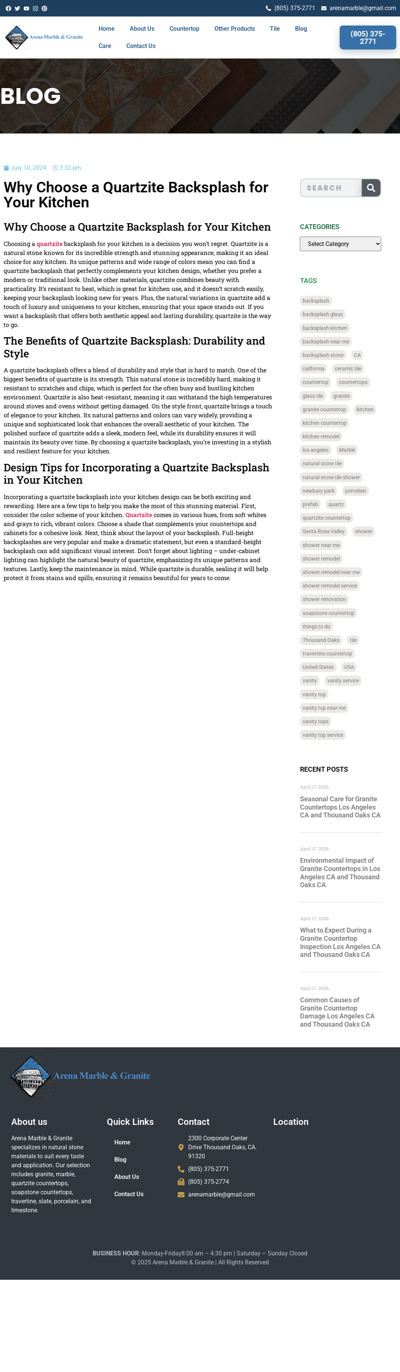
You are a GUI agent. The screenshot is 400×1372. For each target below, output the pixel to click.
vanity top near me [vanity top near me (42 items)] (334, 708)
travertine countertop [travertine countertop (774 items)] (338, 654)
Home (107, 28)
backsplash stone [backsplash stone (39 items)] (333, 355)
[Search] (381, 187)
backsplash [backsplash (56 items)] (326, 301)
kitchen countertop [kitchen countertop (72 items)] (335, 423)
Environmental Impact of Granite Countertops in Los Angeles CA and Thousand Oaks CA (350, 872)
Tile (275, 28)
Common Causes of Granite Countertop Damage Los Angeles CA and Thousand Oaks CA (347, 1012)
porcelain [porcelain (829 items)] (366, 491)
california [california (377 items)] (324, 369)
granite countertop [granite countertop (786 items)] (335, 409)
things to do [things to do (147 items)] (327, 627)
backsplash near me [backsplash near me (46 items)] (336, 342)
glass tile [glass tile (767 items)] (323, 396)
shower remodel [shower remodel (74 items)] (331, 559)
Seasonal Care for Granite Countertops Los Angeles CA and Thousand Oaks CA (350, 807)
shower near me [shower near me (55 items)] (331, 545)
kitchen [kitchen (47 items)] (375, 409)
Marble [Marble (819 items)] (357, 450)
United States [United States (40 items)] (328, 667)
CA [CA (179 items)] (367, 355)
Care (105, 45)
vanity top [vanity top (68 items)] (324, 694)
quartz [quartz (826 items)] (346, 504)
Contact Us (141, 45)
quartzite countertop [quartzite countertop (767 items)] (337, 518)
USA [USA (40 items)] (359, 667)
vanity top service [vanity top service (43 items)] (333, 735)
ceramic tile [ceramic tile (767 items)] (358, 369)
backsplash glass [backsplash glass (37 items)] (333, 314)
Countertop (184, 28)
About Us (142, 28)
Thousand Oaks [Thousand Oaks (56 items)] (331, 640)
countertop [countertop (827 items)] (326, 382)
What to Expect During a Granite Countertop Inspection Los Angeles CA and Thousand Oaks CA (350, 942)
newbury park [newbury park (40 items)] (329, 491)
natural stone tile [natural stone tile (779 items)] (332, 463)
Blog (301, 28)
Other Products (234, 28)
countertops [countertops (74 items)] (363, 382)
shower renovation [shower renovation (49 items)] (335, 599)
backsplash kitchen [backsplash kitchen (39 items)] (335, 328)
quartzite (25, 243)
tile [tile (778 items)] (363, 640)
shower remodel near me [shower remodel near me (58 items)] (341, 572)
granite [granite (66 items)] (352, 396)
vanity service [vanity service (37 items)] (353, 681)
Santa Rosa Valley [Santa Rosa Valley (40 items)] (334, 531)
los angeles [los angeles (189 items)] (326, 450)
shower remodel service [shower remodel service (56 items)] (340, 586)
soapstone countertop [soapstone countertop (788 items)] (339, 613)
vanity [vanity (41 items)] (320, 681)
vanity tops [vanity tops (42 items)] (326, 721)
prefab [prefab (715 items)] (320, 504)
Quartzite (114, 515)
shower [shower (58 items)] (374, 531)
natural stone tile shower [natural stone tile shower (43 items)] (341, 477)
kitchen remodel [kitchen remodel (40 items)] (331, 436)
